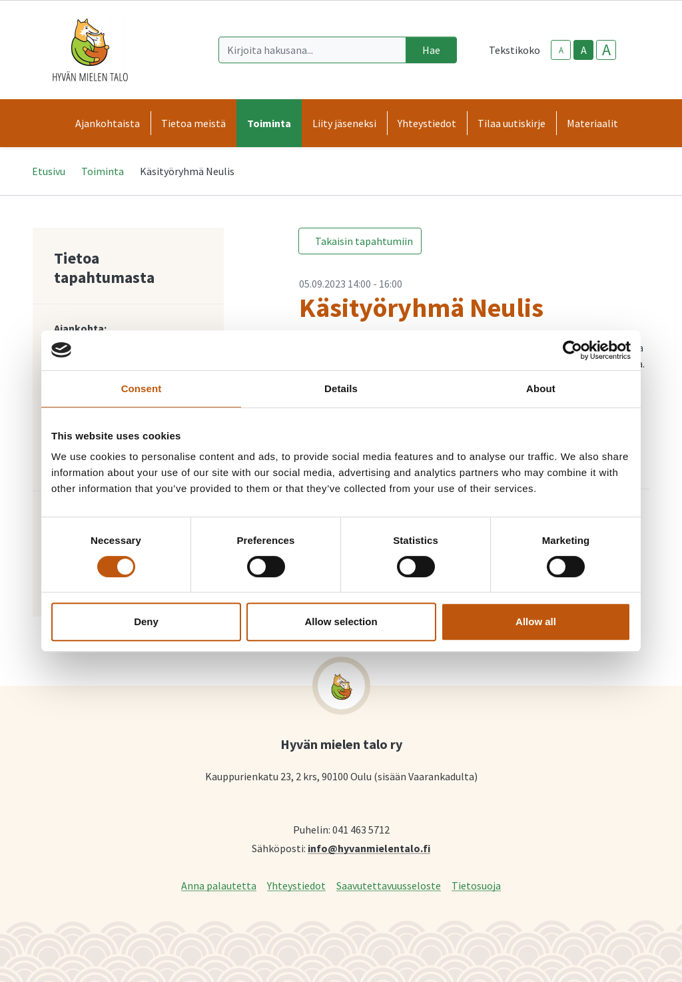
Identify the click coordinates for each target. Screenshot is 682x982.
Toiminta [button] (269, 123)
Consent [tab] (141, 388)
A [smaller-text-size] (561, 50)
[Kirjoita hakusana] (312, 50)
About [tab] (540, 388)
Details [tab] (341, 388)
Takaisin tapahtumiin (364, 241)
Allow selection (340, 621)
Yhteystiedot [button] (427, 123)
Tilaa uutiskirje (511, 123)
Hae (431, 50)
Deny (146, 621)
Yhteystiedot (296, 885)
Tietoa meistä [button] (193, 123)
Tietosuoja (476, 885)
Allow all (535, 621)
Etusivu (48, 171)
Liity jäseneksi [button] (344, 123)
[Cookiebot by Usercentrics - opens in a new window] (572, 350)
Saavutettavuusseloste (388, 885)
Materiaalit (592, 123)
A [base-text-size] (584, 50)
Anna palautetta (218, 885)
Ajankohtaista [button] (107, 123)
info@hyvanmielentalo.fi (369, 848)
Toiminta (102, 171)
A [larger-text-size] (606, 50)
